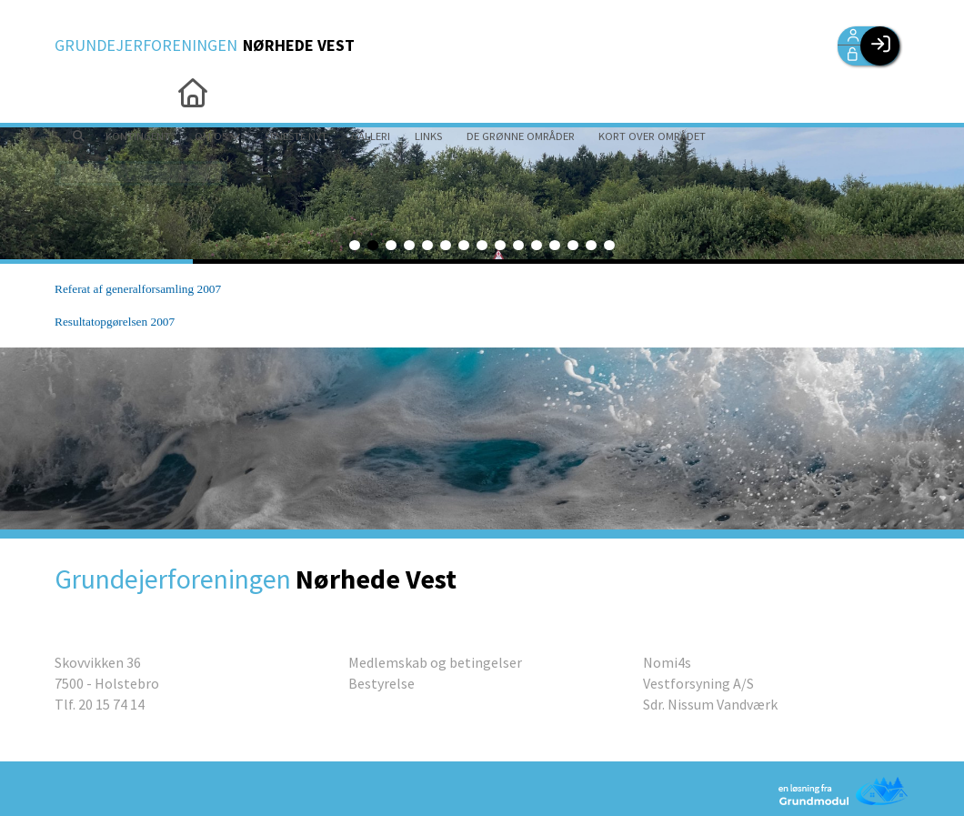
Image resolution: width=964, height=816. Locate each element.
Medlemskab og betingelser (435, 662)
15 (609, 245)
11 (536, 245)
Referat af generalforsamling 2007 (138, 289)
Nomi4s (667, 662)
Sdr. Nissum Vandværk (710, 704)
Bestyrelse (381, 683)
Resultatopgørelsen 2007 (115, 321)
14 (591, 245)
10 (518, 245)
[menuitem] (82, 91)
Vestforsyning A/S (698, 683)
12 (554, 245)
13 (572, 245)
